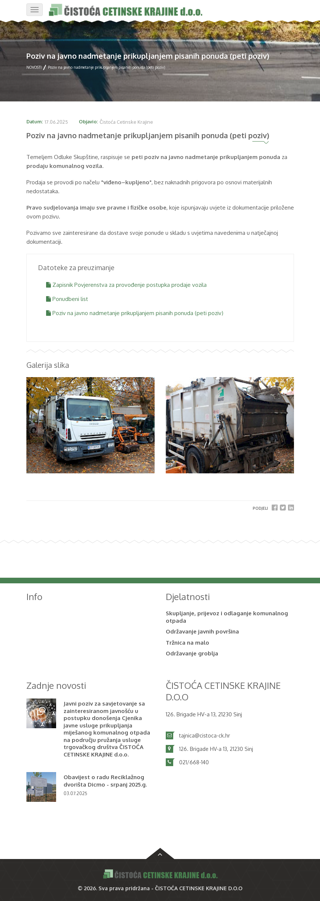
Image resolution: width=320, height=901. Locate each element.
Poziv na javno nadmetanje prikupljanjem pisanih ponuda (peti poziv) (134, 313)
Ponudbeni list (67, 298)
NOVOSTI (34, 67)
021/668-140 (194, 762)
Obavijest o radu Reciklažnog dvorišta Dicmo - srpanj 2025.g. (105, 781)
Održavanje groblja (192, 653)
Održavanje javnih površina (202, 631)
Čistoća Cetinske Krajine (126, 122)
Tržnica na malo (187, 642)
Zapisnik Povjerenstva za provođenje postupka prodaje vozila (126, 284)
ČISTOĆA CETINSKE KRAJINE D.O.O (198, 888)
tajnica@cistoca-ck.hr (204, 735)
